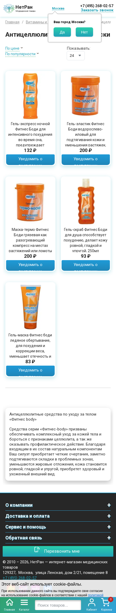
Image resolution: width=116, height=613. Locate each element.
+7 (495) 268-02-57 (96, 6)
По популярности (20, 54)
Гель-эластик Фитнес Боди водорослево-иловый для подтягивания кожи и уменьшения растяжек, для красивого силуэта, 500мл (85, 140)
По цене (12, 48)
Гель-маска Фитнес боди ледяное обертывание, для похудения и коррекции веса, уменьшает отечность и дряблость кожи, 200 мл (30, 348)
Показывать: (78, 48)
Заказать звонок (97, 10)
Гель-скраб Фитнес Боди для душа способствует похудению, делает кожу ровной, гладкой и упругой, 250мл (85, 240)
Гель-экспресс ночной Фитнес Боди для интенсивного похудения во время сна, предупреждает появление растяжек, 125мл (30, 140)
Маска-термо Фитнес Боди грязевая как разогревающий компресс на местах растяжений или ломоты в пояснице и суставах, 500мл (30, 245)
